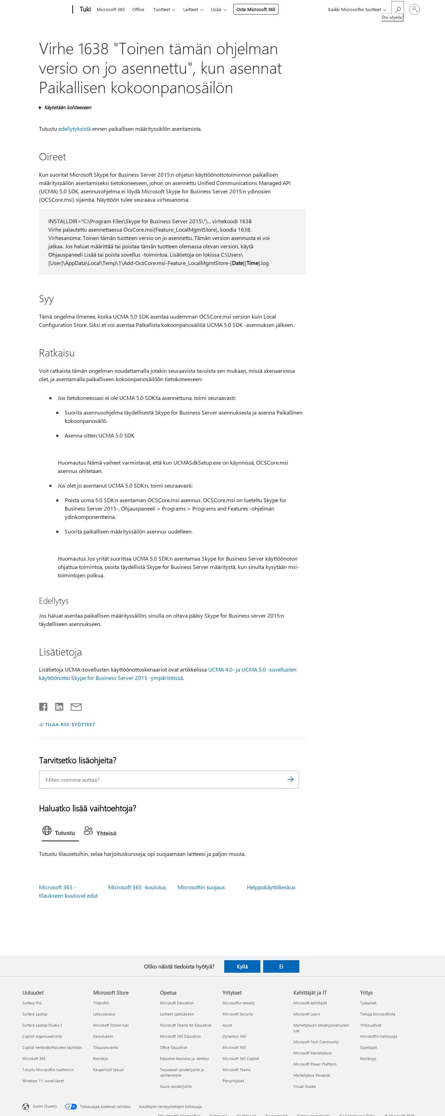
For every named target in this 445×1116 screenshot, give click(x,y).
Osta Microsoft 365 (255, 9)
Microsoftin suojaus (201, 887)
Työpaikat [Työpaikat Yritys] (368, 1002)
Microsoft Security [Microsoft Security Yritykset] (237, 1014)
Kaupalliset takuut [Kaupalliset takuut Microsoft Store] (108, 1069)
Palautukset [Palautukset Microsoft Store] (103, 1036)
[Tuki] (84, 9)
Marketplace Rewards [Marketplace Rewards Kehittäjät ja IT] (311, 1075)
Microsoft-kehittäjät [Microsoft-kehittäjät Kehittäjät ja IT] (310, 1002)
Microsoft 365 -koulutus (137, 887)
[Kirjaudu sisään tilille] (414, 9)
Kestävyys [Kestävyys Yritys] (368, 1058)
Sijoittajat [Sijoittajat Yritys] (368, 1047)
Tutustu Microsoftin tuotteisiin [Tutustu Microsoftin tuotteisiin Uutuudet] (48, 1069)
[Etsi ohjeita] (397, 9)
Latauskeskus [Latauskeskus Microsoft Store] (104, 1014)
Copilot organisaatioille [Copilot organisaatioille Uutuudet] (42, 1036)
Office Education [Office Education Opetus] (173, 1047)
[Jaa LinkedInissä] (56, 705)
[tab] (60, 832)
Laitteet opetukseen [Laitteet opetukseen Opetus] (177, 1014)
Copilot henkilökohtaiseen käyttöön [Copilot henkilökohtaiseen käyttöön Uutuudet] (52, 1047)
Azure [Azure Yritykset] (227, 1025)
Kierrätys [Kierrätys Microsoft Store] (100, 1058)
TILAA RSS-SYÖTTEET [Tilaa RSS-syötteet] (70, 724)
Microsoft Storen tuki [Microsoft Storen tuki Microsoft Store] (111, 1025)
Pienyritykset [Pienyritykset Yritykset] (233, 1080)
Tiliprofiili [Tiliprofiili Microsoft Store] (101, 1002)
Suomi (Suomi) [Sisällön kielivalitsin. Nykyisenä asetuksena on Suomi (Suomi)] (45, 1105)
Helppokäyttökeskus (271, 887)
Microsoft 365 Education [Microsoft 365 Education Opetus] (180, 1036)
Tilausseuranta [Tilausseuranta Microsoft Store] (105, 1047)
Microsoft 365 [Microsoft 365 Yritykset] (234, 1047)
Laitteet (190, 9)
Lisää (216, 9)
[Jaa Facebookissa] (44, 705)
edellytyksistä (74, 128)
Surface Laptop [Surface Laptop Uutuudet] (34, 1014)
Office (138, 9)
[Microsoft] (46, 9)
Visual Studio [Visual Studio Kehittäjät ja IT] (304, 1086)
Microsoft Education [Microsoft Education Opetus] (177, 1002)
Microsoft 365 (111, 9)
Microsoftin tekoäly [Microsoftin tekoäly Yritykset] (238, 1002)
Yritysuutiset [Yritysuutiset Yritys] (370, 1025)
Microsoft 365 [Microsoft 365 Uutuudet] (34, 1058)
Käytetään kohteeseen (67, 107)
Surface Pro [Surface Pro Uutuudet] (31, 1002)
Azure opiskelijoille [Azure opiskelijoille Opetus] (176, 1086)
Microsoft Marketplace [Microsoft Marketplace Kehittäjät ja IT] (312, 1052)
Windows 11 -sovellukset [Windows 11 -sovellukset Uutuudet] (43, 1080)
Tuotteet (161, 9)
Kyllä (242, 966)
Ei (281, 966)
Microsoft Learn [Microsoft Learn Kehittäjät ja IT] (306, 1014)
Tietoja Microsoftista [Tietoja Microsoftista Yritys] (377, 1014)
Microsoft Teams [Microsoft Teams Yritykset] (236, 1069)
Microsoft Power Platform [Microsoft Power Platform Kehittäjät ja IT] (314, 1064)
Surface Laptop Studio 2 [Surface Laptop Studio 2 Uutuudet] (42, 1025)
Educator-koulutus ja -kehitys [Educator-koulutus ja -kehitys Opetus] (184, 1058)
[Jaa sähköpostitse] (73, 705)
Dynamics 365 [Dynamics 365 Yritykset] (234, 1036)
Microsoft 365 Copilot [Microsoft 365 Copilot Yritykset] (240, 1058)
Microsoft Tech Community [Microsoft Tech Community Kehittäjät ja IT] (316, 1041)
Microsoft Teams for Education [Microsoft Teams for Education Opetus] (185, 1025)
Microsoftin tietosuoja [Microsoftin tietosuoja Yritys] (378, 1036)
